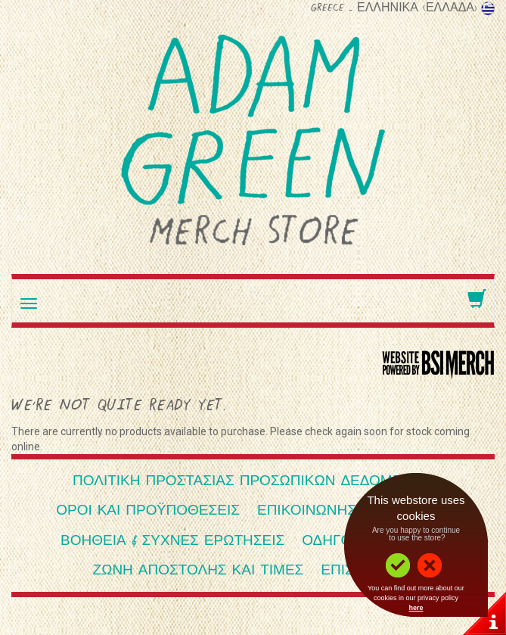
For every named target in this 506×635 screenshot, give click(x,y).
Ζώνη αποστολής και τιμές (198, 571)
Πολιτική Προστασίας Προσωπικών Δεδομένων (253, 482)
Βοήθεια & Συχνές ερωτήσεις (172, 541)
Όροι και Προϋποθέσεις (148, 511)
